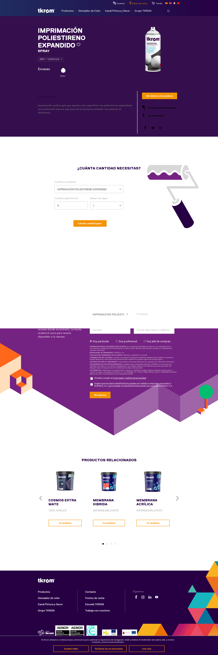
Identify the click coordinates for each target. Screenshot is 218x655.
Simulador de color (49, 598)
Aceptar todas (71, 648)
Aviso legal (118, 378)
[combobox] (110, 312)
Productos (44, 592)
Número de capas (99, 198)
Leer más (146, 648)
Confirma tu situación (144, 307)
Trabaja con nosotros (97, 610)
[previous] (40, 498)
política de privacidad (136, 378)
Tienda (157, 3)
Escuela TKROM (94, 604)
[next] (177, 498)
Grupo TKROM (46, 610)
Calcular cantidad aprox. (90, 223)
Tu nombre (95, 323)
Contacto (119, 3)
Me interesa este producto (159, 95)
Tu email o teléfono (143, 323)
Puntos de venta (138, 3)
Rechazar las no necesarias (109, 648)
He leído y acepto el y (120, 378)
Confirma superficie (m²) (66, 198)
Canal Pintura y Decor (50, 604)
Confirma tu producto (65, 182)
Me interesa (100, 394)
